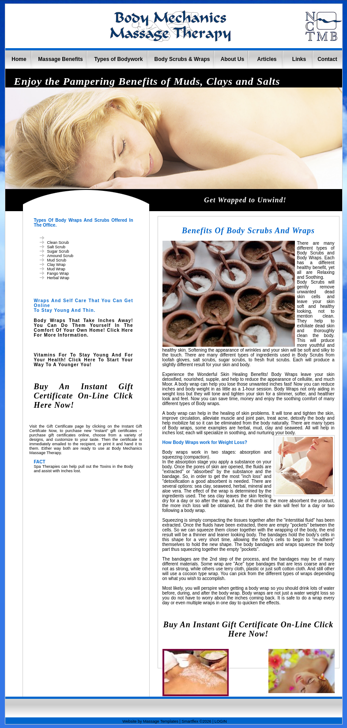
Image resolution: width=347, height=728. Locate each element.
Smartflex (189, 721)
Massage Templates (160, 721)
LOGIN (221, 721)
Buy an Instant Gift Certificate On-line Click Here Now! (83, 396)
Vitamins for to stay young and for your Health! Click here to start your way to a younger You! (83, 360)
